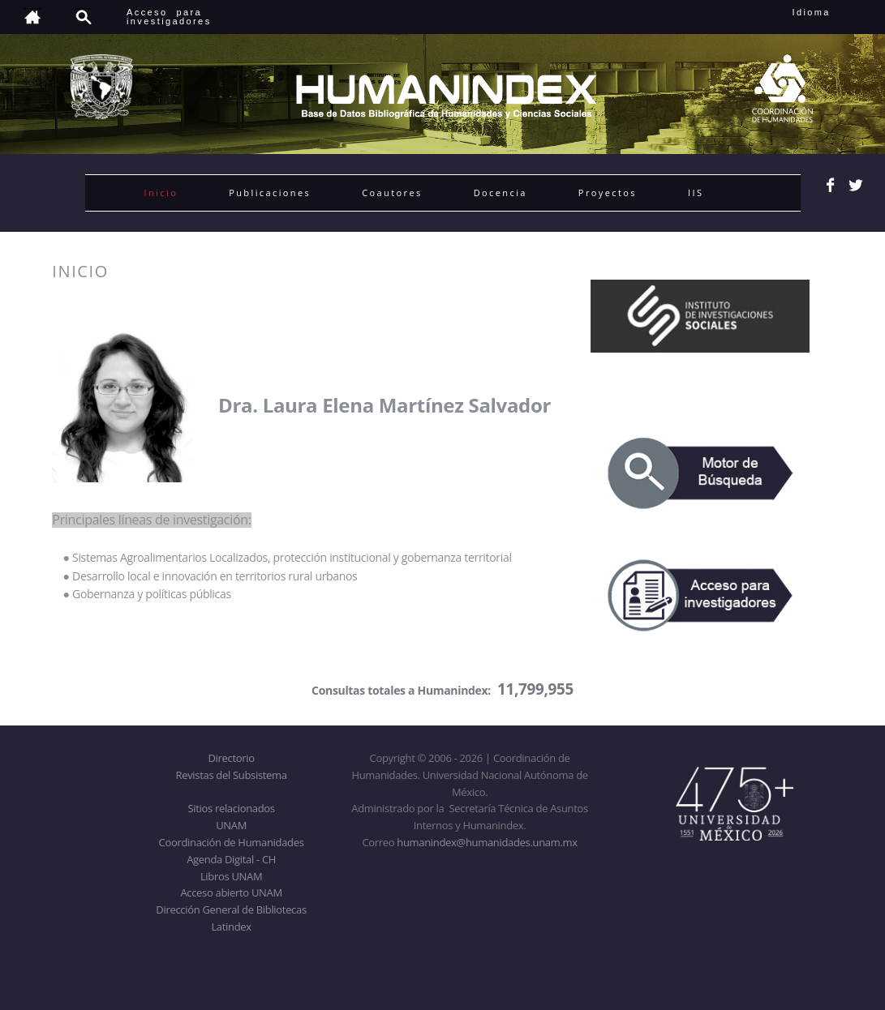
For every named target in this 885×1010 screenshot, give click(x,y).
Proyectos (607, 192)
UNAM (231, 825)
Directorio (231, 758)
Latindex (231, 926)
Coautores (392, 192)
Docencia (500, 192)
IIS (695, 192)
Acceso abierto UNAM (230, 892)
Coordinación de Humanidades (231, 842)
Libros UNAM (231, 876)
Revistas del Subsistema (230, 775)
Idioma (831, 12)
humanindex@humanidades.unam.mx (487, 842)
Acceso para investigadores (169, 16)
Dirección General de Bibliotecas (231, 909)
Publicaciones (270, 192)
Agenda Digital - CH (231, 859)
